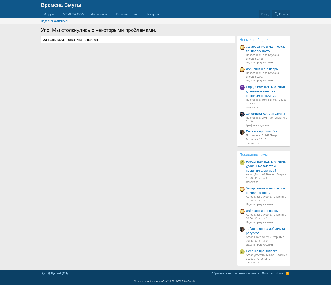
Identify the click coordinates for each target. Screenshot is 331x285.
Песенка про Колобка (261, 131)
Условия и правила (247, 273)
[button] (57, 14)
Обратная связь (221, 273)
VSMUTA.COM (73, 14)
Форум (49, 14)
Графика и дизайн (257, 125)
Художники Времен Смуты (265, 113)
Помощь (267, 273)
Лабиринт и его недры (262, 69)
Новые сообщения (255, 40)
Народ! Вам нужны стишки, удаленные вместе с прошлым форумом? (266, 91)
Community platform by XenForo (165, 281)
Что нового (99, 14)
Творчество (253, 143)
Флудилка (252, 107)
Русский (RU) (58, 273)
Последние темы (254, 155)
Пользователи (126, 14)
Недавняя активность (54, 21)
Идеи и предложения (259, 62)
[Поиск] (281, 14)
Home (279, 273)
